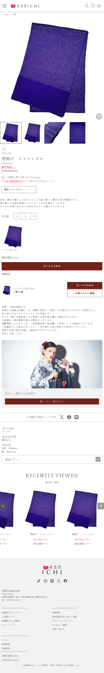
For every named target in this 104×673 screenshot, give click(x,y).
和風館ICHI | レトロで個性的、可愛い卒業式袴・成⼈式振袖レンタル (52, 665)
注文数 (5, 216)
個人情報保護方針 (13, 181)
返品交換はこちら (10, 257)
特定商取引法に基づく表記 (64, 617)
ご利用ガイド (8, 617)
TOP (6, 14)
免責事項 (6, 648)
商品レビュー (53, 459)
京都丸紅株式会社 (10, 656)
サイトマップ (8, 625)
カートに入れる (52, 266)
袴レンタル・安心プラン (52, 402)
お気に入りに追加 (85, 293)
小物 (14, 14)
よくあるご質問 (59, 625)
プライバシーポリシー (62, 621)
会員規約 (56, 613)
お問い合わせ (58, 629)
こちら (37, 177)
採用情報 (6, 644)
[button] (3, 506)
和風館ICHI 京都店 (11, 621)
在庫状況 (6, 274)
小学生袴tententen (10, 660)
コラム (5, 640)
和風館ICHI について (12, 613)
